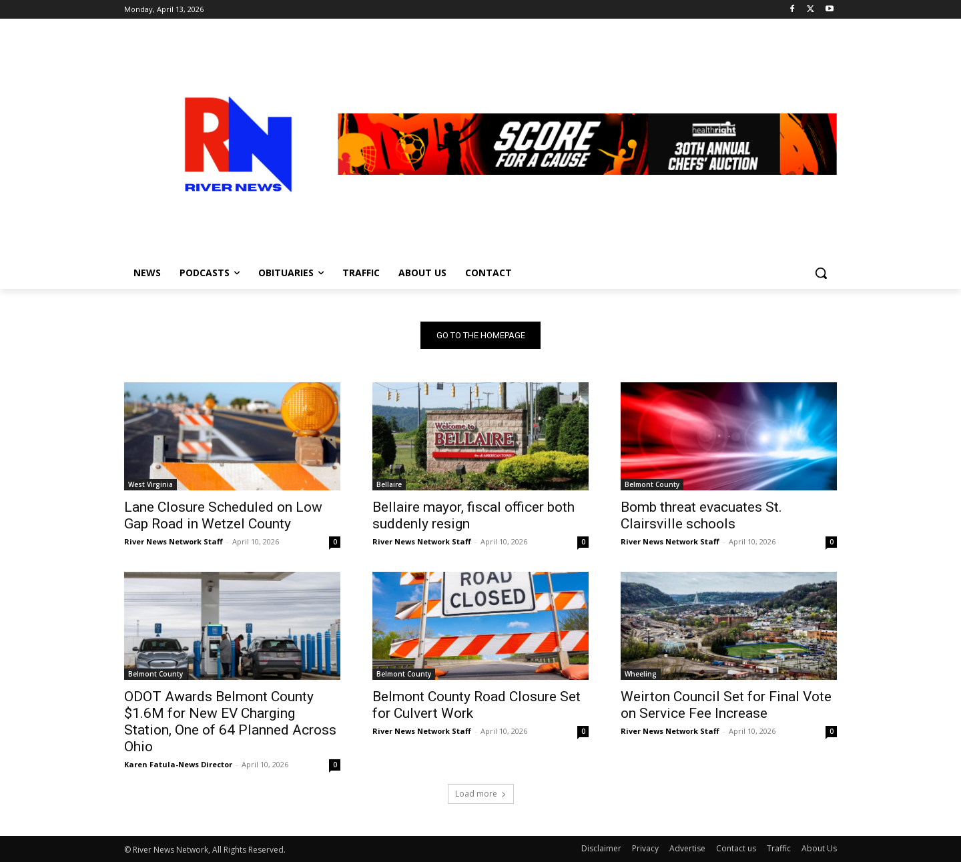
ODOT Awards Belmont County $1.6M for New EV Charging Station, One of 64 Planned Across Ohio (230, 722)
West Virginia (150, 484)
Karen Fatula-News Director (178, 764)
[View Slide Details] (587, 144)
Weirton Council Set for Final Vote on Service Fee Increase (726, 705)
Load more (481, 793)
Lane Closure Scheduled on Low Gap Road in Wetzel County (223, 515)
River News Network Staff (173, 541)
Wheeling (641, 674)
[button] (821, 273)
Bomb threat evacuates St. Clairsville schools (701, 515)
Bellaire (389, 484)
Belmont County (652, 484)
